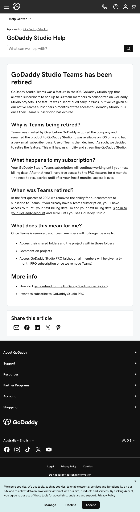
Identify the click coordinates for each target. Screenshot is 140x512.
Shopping (10, 407)
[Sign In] (125, 7)
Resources (10, 374)
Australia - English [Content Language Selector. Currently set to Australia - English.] (19, 440)
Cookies (88, 466)
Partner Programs (16, 385)
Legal (50, 466)
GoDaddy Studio (35, 29)
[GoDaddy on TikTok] (27, 451)
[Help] (115, 7)
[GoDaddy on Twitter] (38, 451)
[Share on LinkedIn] (37, 327)
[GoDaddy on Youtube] (48, 451)
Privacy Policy (68, 466)
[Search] (128, 48)
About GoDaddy (15, 352)
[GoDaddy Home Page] (20, 422)
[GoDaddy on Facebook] (6, 451)
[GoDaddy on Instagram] (17, 451)
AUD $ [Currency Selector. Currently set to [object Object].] (129, 440)
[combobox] (65, 48)
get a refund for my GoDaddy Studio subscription (70, 286)
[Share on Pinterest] (58, 327)
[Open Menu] (5, 6)
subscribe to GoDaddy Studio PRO (59, 293)
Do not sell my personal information (70, 474)
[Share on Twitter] (48, 327)
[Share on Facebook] (27, 327)
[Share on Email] (16, 327)
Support (9, 363)
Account (9, 396)
